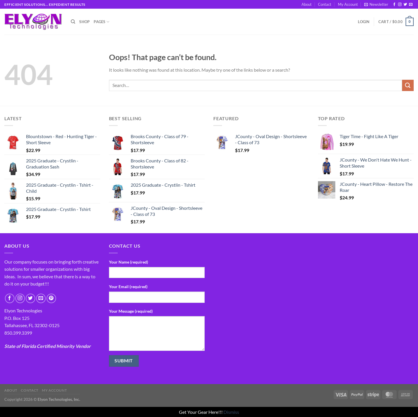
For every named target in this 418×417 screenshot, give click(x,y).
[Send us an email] (411, 5)
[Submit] (408, 85)
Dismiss (231, 412)
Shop (84, 21)
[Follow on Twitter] (405, 5)
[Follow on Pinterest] (51, 298)
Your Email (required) (128, 286)
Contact (324, 4)
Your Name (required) (128, 262)
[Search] (73, 21)
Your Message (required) (131, 311)
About (307, 4)
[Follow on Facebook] (394, 5)
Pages (101, 22)
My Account (348, 4)
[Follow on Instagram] (400, 5)
